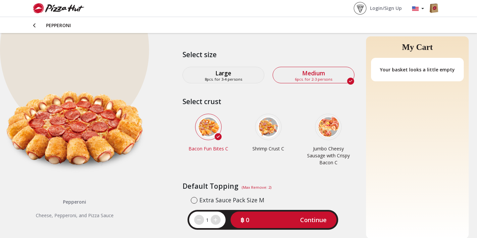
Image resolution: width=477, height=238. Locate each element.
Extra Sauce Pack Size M (231, 200)
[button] (284, 220)
